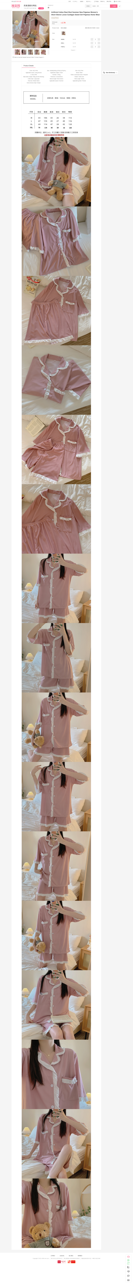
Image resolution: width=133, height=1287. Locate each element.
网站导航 (109, 1)
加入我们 (71, 1255)
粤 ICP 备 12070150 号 (56, 1258)
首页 (70, 1)
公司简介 (53, 1255)
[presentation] (13, 52)
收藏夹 (82, 1)
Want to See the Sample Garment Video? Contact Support (29, 57)
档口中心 (89, 1)
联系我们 (80, 1255)
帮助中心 (102, 1)
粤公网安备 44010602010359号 (72, 1258)
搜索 (114, 6)
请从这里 (16, 1)
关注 (42, 8)
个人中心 (75, 1)
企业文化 (62, 1255)
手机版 (96, 1)
